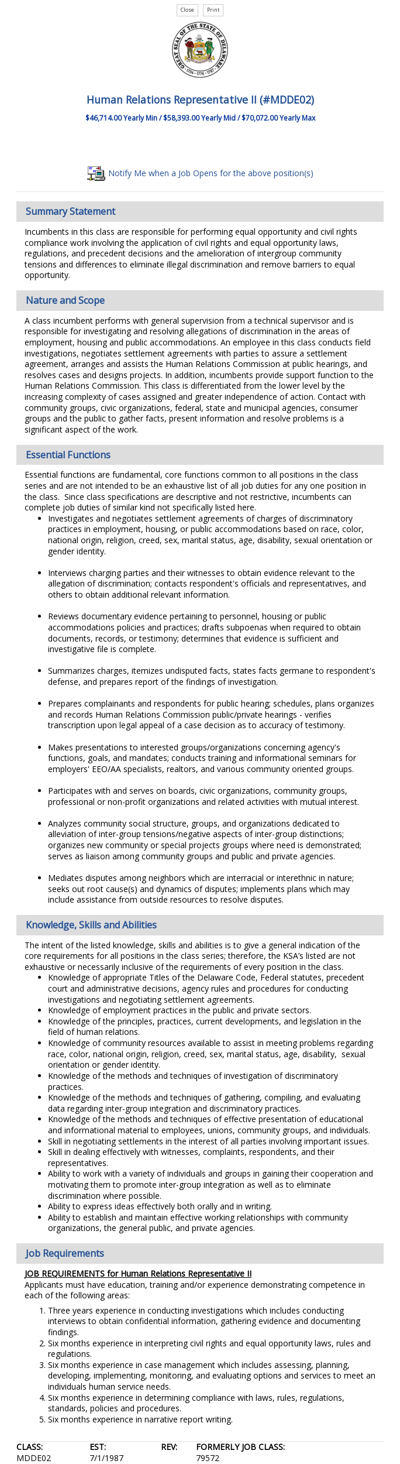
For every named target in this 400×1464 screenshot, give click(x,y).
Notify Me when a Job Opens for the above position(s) (200, 173)
